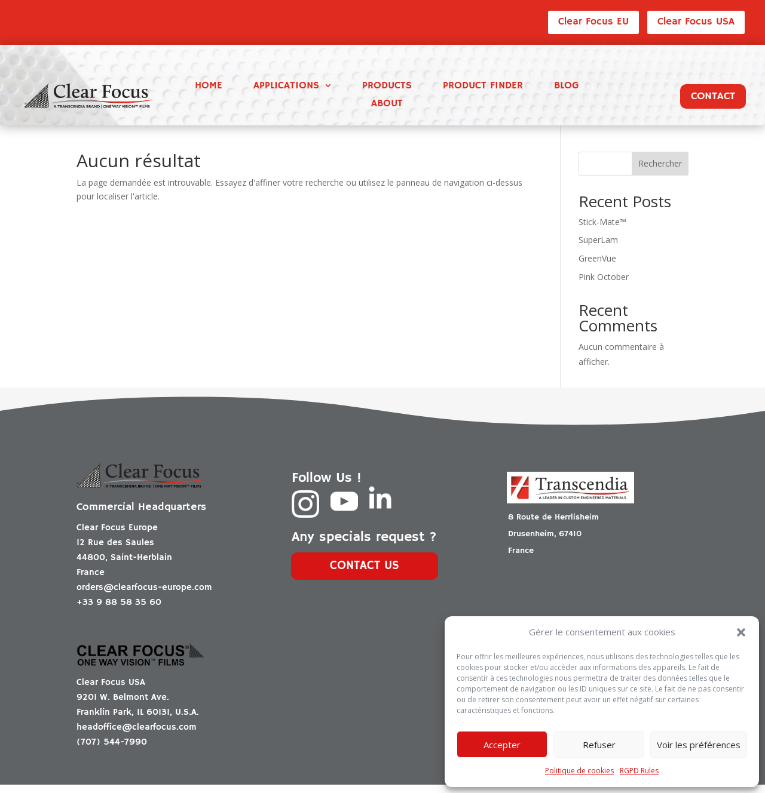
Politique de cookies (579, 771)
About (387, 105)
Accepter (502, 745)
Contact (713, 96)
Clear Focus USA (696, 22)
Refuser (599, 745)
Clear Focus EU (593, 22)
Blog (566, 87)
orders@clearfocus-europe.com (144, 595)
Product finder (483, 87)
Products (387, 87)
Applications (286, 87)
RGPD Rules (639, 771)
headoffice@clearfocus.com (136, 735)
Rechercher (660, 172)
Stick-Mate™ (602, 230)
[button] (741, 632)
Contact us (364, 574)
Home (208, 87)
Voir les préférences (698, 745)
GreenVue (597, 267)
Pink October (604, 285)
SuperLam (598, 248)
